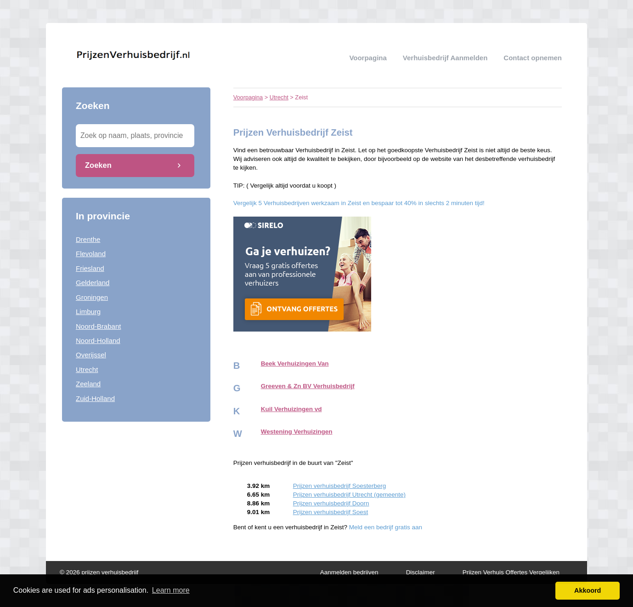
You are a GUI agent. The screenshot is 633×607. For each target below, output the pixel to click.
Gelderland (92, 282)
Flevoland (91, 254)
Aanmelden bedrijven (349, 572)
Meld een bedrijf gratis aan (385, 527)
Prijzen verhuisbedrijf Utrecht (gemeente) (349, 494)
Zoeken (98, 165)
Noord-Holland (98, 340)
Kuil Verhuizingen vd (291, 409)
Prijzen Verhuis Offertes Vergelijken (511, 572)
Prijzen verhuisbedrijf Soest (330, 512)
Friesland (90, 268)
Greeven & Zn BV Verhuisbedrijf (308, 386)
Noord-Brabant (98, 326)
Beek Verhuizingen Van (295, 363)
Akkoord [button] (587, 590)
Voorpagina (367, 58)
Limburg (88, 311)
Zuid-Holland (95, 398)
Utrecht (87, 369)
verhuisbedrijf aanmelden (445, 58)
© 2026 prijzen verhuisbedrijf (99, 572)
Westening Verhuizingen (297, 431)
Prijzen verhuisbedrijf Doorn (331, 503)
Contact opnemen (532, 58)
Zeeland (88, 384)
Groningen (92, 297)
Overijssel (91, 355)
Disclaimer (420, 572)
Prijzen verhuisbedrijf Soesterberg (339, 485)
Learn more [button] (171, 590)
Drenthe (88, 239)
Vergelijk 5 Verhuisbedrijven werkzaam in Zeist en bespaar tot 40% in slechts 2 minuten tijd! (359, 203)
